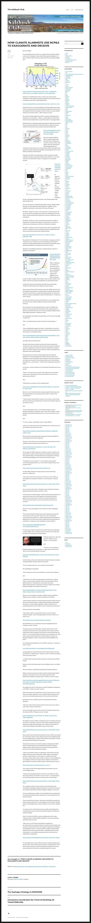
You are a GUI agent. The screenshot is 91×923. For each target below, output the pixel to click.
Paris (66, 266)
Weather (67, 339)
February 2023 (68, 466)
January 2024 (68, 451)
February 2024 (68, 450)
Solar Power (67, 306)
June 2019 (67, 524)
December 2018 (68, 532)
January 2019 (68, 530)
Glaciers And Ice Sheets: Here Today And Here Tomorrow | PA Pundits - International (34, 866)
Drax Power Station (69, 151)
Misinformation (68, 250)
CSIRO (66, 137)
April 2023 (67, 463)
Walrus (66, 335)
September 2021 (68, 488)
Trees (66, 319)
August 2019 (67, 521)
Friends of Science (69, 361)
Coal (66, 126)
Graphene (67, 198)
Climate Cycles (68, 119)
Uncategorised (68, 323)
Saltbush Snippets (69, 61)
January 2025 (68, 435)
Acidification (68, 76)
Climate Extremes (69, 120)
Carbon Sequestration (69, 106)
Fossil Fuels (67, 188)
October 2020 (68, 503)
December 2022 (68, 468)
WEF (66, 340)
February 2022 (68, 481)
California (67, 104)
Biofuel (66, 98)
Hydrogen (67, 218)
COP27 (66, 132)
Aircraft (67, 84)
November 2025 (68, 426)
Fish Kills (67, 181)
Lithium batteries (68, 237)
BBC (66, 92)
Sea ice (66, 294)
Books (66, 102)
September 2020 (68, 504)
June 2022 (67, 476)
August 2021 (67, 489)
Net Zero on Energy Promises (71, 385)
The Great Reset (68, 314)
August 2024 (68, 442)
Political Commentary (69, 275)
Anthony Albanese (69, 87)
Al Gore (66, 86)
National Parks (68, 257)
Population (67, 279)
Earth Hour (67, 156)
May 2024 (67, 446)
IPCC (9, 57)
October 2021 (68, 487)
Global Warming (68, 196)
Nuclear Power (68, 263)
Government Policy (69, 197)
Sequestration (68, 298)
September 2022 (68, 472)
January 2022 (68, 483)
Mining (66, 249)
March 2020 (67, 512)
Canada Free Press (69, 356)
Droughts (67, 153)
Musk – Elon (68, 253)
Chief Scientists (68, 111)
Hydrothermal (68, 220)
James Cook (67, 230)
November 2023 (68, 454)
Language (67, 234)
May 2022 (67, 477)
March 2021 (67, 496)
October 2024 (68, 439)
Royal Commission (69, 290)
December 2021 (68, 484)
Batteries (67, 91)
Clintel (66, 123)
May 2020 (67, 509)
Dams (66, 139)
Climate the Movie (69, 122)
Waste (66, 336)
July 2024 (67, 443)
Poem (66, 273)
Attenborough (68, 88)
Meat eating (67, 242)
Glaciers (67, 194)
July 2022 (67, 475)
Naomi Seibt (67, 254)
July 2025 (67, 427)
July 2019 (67, 523)
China (66, 114)
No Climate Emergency (70, 262)
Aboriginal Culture (69, 75)
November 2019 (68, 517)
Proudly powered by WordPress (22, 917)
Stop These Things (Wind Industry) (72, 367)
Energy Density (68, 167)
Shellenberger (68, 299)
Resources (67, 289)
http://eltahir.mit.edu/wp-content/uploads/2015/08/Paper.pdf (38, 648)
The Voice (67, 316)
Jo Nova (67, 364)
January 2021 (68, 499)
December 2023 (68, 452)
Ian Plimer (67, 221)
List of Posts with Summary (71, 59)
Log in (66, 542)
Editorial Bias (68, 159)
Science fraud (68, 293)
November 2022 (68, 469)
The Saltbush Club (16, 9)
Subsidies (67, 308)
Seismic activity (68, 297)
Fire (66, 180)
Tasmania (67, 310)
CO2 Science (67, 360)
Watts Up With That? (69, 376)
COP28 (66, 133)
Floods (66, 183)
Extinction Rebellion (69, 176)
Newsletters (67, 261)
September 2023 (68, 456)
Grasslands (67, 200)
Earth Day (67, 155)
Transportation (68, 318)
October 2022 (68, 471)
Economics (67, 157)
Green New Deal (68, 204)
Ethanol (67, 172)
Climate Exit (67, 359)
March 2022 (67, 480)
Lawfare (67, 236)
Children (67, 112)
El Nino (66, 161)
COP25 (66, 130)
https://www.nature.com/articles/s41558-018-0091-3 (58, 167)
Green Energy (68, 201)
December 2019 (68, 516)
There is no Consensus (70, 375)
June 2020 (67, 508)
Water (66, 338)
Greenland (67, 209)
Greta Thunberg (68, 212)
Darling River (68, 141)
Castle (66, 108)
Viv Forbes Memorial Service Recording (73, 386)
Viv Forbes (67, 332)
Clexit (66, 116)
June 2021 (67, 492)
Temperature (68, 311)
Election (67, 163)
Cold (66, 127)
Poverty (67, 282)
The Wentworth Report (70, 373)
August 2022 (68, 473)
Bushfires (67, 103)
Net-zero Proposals (69, 259)
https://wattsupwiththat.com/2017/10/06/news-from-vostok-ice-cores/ (41, 103)
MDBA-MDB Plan (69, 241)
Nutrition (67, 265)
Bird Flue (67, 99)
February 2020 (68, 513)
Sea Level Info (68, 365)
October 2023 (68, 455)
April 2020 (67, 511)
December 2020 (68, 500)
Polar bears (67, 274)
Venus (66, 331)
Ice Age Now (67, 363)
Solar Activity (68, 305)
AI (65, 83)
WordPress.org (68, 546)
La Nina (67, 232)
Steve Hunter (68, 414)
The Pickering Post (69, 369)
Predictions (67, 285)
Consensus (67, 128)
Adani (66, 79)
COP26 (66, 131)
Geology (67, 193)
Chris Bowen (68, 115)
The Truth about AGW (69, 372)
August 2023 (67, 458)
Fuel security (68, 190)
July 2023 (67, 459)
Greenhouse (67, 208)
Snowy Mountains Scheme (70, 303)
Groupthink (67, 213)
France (66, 189)
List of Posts (67, 58)
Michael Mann (68, 246)
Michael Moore (68, 248)
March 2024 (67, 448)
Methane (67, 245)
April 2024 (67, 447)
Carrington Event (68, 107)
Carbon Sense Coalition (70, 357)
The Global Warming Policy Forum (72, 368)
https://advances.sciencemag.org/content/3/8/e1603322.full (38, 505)
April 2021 (67, 495)
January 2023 (68, 467)
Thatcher (67, 312)
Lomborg (67, 238)
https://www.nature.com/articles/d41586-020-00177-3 (37, 765)
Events (66, 175)
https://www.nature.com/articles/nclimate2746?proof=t (37, 620)
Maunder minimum (69, 240)
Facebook (67, 57)
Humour (67, 216)
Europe (66, 173)
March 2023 (67, 464)
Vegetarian (67, 328)
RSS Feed (67, 62)
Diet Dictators (68, 148)
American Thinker (69, 355)
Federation (67, 179)
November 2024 (68, 438)
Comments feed (68, 545)
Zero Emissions (68, 346)
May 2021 (67, 493)
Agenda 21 (67, 80)
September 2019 (68, 520)
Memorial (67, 244)
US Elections (68, 326)
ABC (66, 72)
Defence (67, 145)
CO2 (66, 124)
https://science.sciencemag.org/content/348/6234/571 (36, 468)
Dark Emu (67, 140)
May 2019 (67, 525)
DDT (66, 144)
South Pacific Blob (69, 307)
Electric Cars (67, 164)
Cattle (66, 110)
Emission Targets (69, 165)
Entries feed (67, 544)
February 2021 (68, 497)
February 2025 (68, 434)
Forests (67, 187)
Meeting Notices (79, 9)
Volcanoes (67, 334)
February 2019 (68, 529)
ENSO (66, 169)
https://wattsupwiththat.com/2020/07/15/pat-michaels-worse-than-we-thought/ (52, 132)
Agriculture (67, 82)
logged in (16, 879)
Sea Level (67, 295)
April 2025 (67, 431)
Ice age (66, 222)
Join (72, 9)
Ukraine (67, 320)
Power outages (68, 283)
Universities (67, 324)
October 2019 (68, 519)
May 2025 (67, 430)
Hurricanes (67, 217)
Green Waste (68, 205)
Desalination (68, 147)
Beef (66, 94)
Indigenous (67, 226)
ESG (66, 171)
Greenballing (68, 206)
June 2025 (67, 428)
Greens (66, 210)
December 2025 (68, 424)
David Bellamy (68, 143)
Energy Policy (68, 168)
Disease (67, 149)
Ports (66, 281)
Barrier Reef (67, 90)
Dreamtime (67, 152)
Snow (66, 302)
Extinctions (67, 177)
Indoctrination (68, 228)
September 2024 (68, 440)
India (66, 225)
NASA (66, 255)
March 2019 (67, 528)
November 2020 (68, 501)
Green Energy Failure (69, 202)
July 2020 (67, 507)
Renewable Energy (69, 287)
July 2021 (67, 491)
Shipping (67, 301)
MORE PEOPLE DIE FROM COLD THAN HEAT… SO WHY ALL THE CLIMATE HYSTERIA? (73, 395)
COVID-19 (67, 136)
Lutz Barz (67, 410)
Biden (66, 95)
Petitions (67, 270)
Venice (66, 330)
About (67, 9)
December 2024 (68, 436)
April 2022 (67, 479)
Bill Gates (67, 96)
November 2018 (68, 533)
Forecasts (67, 185)
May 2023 (67, 462)
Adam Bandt (67, 78)
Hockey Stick (68, 214)
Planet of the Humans (69, 271)
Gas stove (67, 192)
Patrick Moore (68, 267)
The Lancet (67, 315)
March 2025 (67, 432)
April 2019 (67, 527)
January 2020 (68, 515)
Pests (66, 269)
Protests (67, 286)
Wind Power (67, 344)
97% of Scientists (69, 71)
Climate (67, 118)
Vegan (66, 327)
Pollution (67, 278)
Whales (66, 342)
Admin (9, 54)
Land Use (67, 233)
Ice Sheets (67, 224)
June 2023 (67, 460)
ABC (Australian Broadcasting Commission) (74, 74)
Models (11, 57)
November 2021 (68, 485)
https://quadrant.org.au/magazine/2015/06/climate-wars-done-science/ (41, 837)
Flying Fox (67, 184)
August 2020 (68, 505)
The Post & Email (68, 371)
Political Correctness (69, 277)
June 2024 (67, 444)
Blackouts (67, 100)
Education (67, 160)
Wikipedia (67, 343)
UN (66, 322)
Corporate (67, 135)
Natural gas (67, 258)
